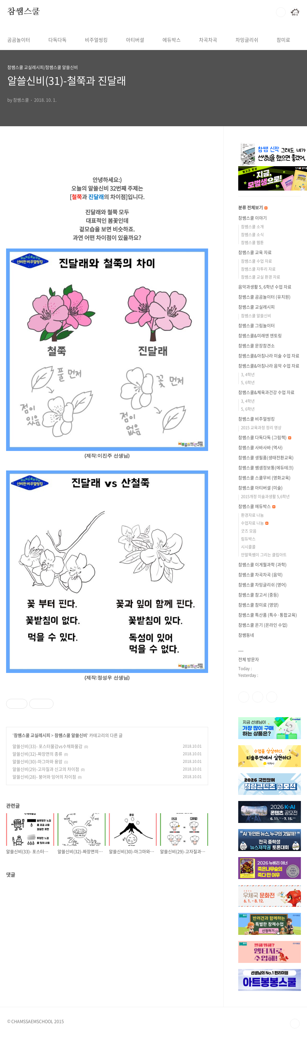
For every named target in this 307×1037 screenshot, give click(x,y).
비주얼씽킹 (96, 39)
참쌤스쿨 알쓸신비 (70, 735)
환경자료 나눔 (252, 515)
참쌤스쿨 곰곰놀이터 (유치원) (264, 297)
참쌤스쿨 (23, 12)
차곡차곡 (208, 39)
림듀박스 (248, 539)
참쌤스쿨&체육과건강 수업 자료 (266, 392)
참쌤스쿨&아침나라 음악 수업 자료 (268, 366)
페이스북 (243, 697)
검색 (280, 12)
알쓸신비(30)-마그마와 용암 (37, 761)
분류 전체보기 (252, 207)
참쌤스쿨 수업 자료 (256, 261)
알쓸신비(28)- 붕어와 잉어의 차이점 (44, 777)
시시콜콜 (248, 546)
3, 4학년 (248, 374)
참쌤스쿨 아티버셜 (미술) (260, 488)
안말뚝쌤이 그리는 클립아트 (264, 554)
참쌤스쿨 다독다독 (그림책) (264, 437)
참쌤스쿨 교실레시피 (32, 735)
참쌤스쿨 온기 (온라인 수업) (263, 625)
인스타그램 (257, 697)
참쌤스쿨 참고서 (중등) (258, 595)
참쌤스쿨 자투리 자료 (258, 269)
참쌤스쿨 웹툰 (252, 242)
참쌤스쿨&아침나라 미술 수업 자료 (268, 355)
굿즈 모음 (248, 531)
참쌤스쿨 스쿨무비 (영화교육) (264, 477)
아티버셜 (135, 39)
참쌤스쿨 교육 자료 (255, 252)
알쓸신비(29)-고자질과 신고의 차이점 (45, 769)
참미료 (283, 39)
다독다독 (57, 39)
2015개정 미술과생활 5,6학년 (265, 496)
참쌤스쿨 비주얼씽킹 (256, 419)
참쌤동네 (246, 635)
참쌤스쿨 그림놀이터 (256, 325)
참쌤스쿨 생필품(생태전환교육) (266, 457)
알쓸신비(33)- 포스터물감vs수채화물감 (47, 746)
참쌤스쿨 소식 (252, 234)
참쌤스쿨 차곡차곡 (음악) (260, 574)
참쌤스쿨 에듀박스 (256, 506)
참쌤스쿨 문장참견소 (256, 345)
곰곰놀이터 (18, 39)
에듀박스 (171, 39)
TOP (295, 1023)
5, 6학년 (248, 382)
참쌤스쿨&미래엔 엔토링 (260, 335)
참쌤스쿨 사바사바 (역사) (260, 447)
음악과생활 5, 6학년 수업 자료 (264, 287)
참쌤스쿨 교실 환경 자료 (260, 277)
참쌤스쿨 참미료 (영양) (258, 605)
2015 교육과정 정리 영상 (261, 427)
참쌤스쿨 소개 (252, 226)
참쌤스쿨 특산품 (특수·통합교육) (267, 615)
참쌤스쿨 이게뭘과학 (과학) (262, 564)
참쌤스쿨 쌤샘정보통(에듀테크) (266, 467)
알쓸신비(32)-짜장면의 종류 (37, 754)
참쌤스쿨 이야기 (252, 218)
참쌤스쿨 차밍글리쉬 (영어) (262, 584)
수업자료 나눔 (254, 523)
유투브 (271, 697)
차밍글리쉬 (246, 39)
